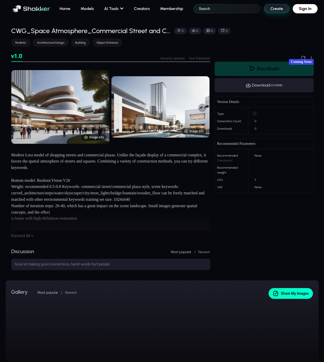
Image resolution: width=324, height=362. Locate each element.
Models (87, 8)
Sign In (305, 8)
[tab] (16, 56)
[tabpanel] (110, 107)
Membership (171, 8)
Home (65, 8)
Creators (142, 8)
